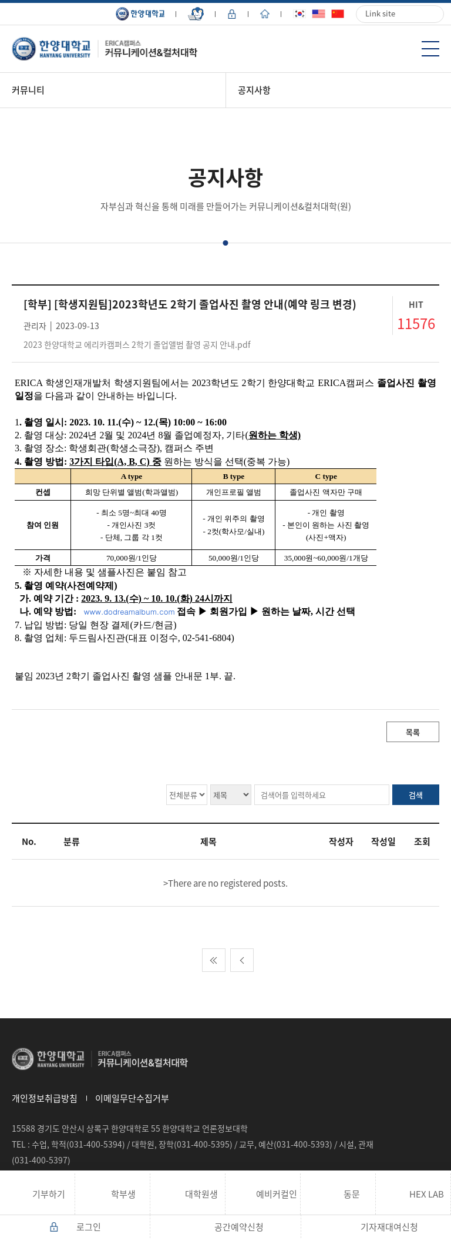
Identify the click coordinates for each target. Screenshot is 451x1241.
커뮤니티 (28, 89)
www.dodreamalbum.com (129, 611)
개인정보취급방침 (45, 1098)
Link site (380, 13)
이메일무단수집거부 (132, 1098)
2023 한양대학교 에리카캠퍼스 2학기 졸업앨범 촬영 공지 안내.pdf (137, 344)
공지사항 (254, 89)
